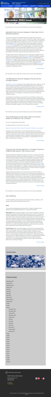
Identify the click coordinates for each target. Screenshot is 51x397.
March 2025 (9, 297)
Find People (44, 3)
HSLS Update (16, 4)
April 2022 (11, 325)
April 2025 (8, 295)
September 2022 (12, 315)
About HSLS (25, 5)
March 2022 (11, 327)
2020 (8, 335)
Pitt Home (39, 3)
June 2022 (11, 321)
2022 (8, 307)
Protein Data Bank (10, 44)
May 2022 (11, 323)
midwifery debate (40, 163)
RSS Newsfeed (17, 5)
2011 (8, 353)
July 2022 (11, 319)
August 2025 (9, 287)
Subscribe (10, 5)
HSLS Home (40, 5)
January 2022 (12, 331)
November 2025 (9, 281)
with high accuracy (10, 60)
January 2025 (9, 301)
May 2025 (8, 293)
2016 (8, 343)
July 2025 (8, 289)
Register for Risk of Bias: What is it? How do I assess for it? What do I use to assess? (24, 128)
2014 (8, 347)
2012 (8, 351)
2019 (8, 337)
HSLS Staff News (11, 196)
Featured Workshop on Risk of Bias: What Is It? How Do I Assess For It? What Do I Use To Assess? (23, 117)
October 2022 (12, 313)
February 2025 (9, 299)
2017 (8, 341)
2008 (8, 359)
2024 (8, 303)
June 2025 (8, 291)
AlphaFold (27, 56)
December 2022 (12, 309)
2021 (8, 333)
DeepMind (30, 57)
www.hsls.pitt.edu (10, 383)
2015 (8, 345)
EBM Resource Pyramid (13, 84)
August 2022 (11, 317)
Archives (8, 361)
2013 (8, 349)
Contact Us (33, 5)
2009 (8, 357)
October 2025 (9, 283)
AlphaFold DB (40, 63)
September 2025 (10, 285)
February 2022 (12, 329)
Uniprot (15, 43)
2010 (8, 355)
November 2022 (12, 311)
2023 (8, 305)
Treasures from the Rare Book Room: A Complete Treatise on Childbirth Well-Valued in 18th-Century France (25, 150)
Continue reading (40, 68)
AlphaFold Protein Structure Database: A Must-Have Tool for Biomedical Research (25, 33)
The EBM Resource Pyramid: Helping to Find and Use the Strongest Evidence (23, 79)
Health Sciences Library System (19, 2)
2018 (8, 339)
